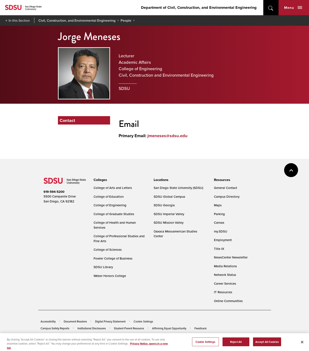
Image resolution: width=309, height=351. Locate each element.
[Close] (302, 344)
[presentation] (99, 180)
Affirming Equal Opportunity (169, 328)
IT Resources (223, 292)
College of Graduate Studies (114, 214)
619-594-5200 (54, 191)
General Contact (225, 187)
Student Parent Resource (129, 328)
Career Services (225, 283)
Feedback (200, 328)
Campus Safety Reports (55, 328)
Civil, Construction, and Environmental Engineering (76, 20)
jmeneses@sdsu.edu (167, 135)
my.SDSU (220, 231)
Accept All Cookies (267, 344)
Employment (223, 240)
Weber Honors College (110, 276)
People (126, 20)
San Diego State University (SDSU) (178, 187)
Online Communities (228, 301)
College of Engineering (110, 205)
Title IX (219, 248)
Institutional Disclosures (91, 328)
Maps (218, 205)
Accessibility (48, 321)
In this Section (19, 20)
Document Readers (75, 321)
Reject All (236, 344)
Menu (293, 7)
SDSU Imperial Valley (169, 214)
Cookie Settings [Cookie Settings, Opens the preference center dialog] (205, 344)
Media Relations (225, 266)
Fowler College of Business (113, 258)
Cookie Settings (143, 321)
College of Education (109, 196)
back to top (291, 170)
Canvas (219, 222)
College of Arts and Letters (113, 187)
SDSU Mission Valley (168, 222)
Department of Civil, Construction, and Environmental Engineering (199, 7)
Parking (219, 214)
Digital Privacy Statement (110, 321)
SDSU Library (103, 267)
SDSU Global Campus (169, 196)
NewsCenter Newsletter (231, 257)
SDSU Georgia (164, 205)
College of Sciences (108, 249)
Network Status (225, 274)
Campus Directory (226, 196)
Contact (67, 120)
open (271, 7)
